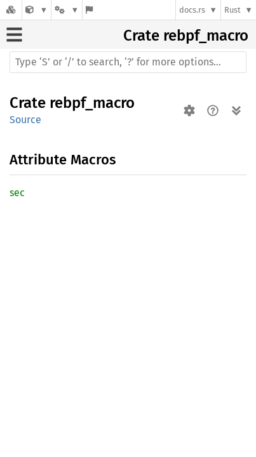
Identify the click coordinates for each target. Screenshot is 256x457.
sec (17, 193)
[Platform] (66, 10)
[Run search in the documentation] (128, 62)
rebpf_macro (205, 35)
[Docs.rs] (11, 10)
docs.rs (192, 10)
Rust (232, 10)
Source (25, 120)
